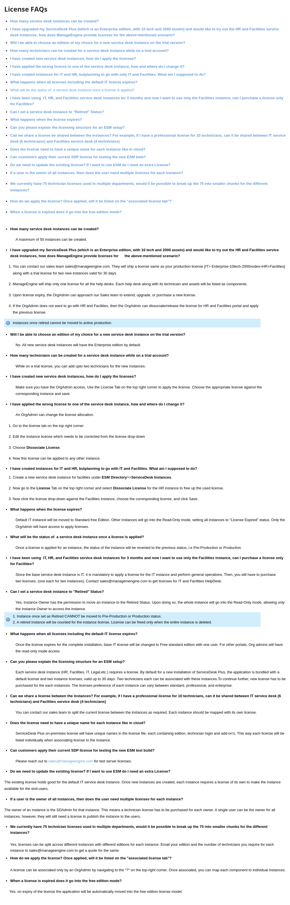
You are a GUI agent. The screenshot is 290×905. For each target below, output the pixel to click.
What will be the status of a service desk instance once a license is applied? (72, 90)
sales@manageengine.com (70, 761)
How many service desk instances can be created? (54, 21)
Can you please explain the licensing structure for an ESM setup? (68, 127)
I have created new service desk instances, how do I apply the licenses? (73, 58)
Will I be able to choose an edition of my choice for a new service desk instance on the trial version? (97, 43)
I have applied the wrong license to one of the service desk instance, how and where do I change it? (97, 66)
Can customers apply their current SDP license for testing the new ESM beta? (78, 157)
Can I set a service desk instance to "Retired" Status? (57, 112)
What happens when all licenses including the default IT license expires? (73, 82)
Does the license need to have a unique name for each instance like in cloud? (78, 149)
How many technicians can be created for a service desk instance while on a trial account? (90, 50)
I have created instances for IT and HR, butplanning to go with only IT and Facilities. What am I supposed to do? (108, 74)
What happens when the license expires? (46, 119)
